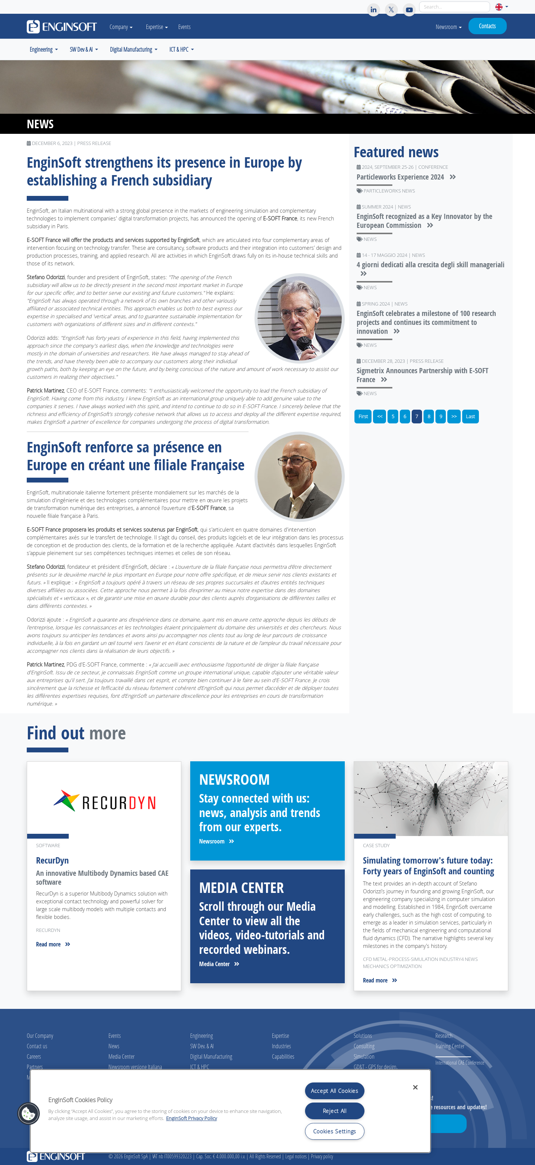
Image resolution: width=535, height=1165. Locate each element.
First (363, 416)
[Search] (454, 6)
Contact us (37, 1046)
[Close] (415, 1087)
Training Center (449, 1046)
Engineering (201, 1035)
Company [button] (121, 26)
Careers (34, 1056)
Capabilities (283, 1056)
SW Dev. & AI (202, 1046)
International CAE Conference (459, 1062)
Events (184, 26)
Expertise (280, 1035)
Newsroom (449, 26)
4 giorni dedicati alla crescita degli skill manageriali (431, 268)
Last (470, 416)
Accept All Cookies (335, 1090)
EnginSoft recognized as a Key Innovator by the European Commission (424, 220)
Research (444, 1035)
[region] (230, 1111)
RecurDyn (52, 860)
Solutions (363, 1035)
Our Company (40, 1035)
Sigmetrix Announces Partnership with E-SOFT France (423, 374)
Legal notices (296, 1156)
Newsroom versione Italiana (135, 1067)
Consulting (364, 1046)
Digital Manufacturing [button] (131, 49)
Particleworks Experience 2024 (406, 177)
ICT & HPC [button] (179, 49)
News (113, 1046)
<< (379, 416)
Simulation (364, 1056)
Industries (281, 1046)
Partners (35, 1067)
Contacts (487, 26)
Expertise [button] (157, 26)
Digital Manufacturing (211, 1056)
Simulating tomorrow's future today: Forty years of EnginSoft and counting (428, 865)
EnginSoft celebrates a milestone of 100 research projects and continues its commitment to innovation (426, 322)
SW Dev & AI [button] (82, 49)
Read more (53, 944)
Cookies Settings (335, 1131)
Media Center (219, 964)
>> (454, 416)
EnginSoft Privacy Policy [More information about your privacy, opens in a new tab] (191, 1118)
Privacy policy (322, 1156)
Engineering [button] (42, 49)
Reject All (335, 1110)
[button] (501, 7)
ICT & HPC (199, 1067)
